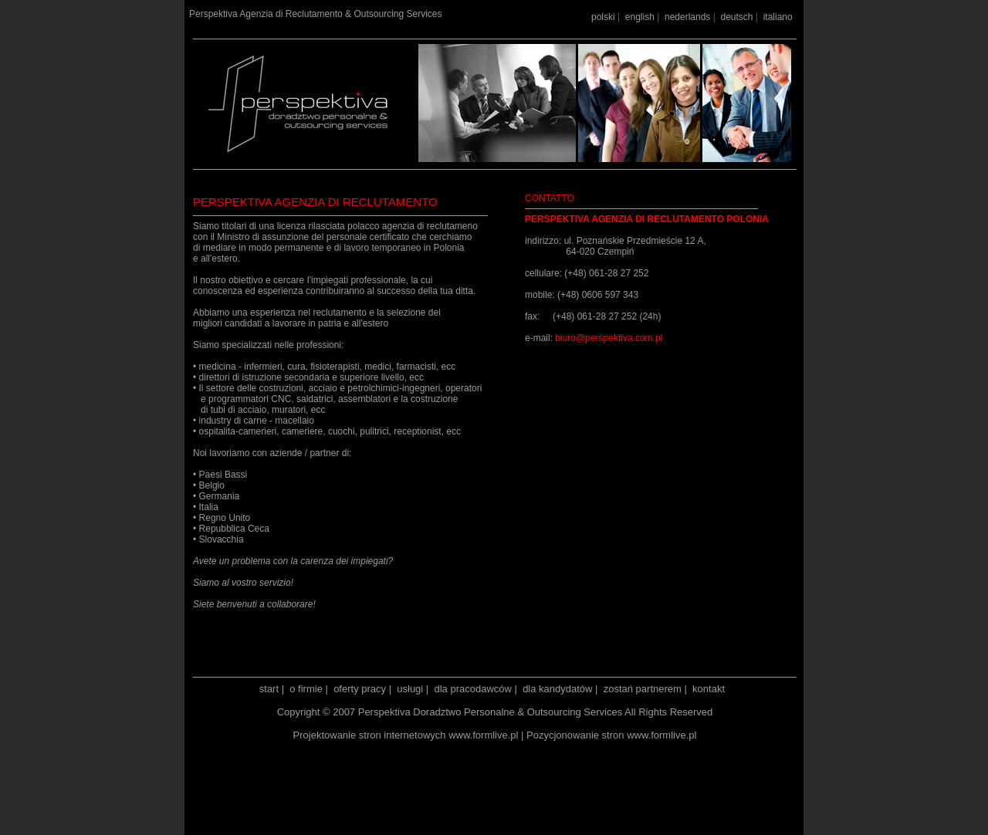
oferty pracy (359, 689)
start (269, 689)
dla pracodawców (472, 689)
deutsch (736, 17)
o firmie (306, 689)
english (640, 17)
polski (603, 17)
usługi (410, 689)
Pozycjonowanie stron (575, 735)
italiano (778, 17)
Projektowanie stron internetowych (369, 735)
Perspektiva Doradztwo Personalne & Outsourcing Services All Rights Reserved (535, 712)
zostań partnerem (643, 689)
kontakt (708, 689)
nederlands (687, 17)
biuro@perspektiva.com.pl (608, 338)
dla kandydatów (557, 689)
